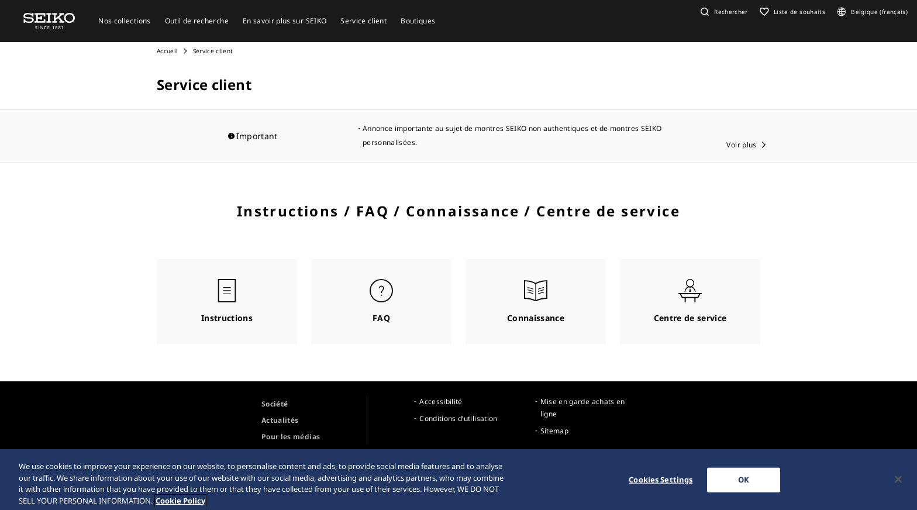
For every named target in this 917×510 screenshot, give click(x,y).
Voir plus (741, 145)
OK (743, 484)
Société (274, 404)
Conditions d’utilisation (458, 418)
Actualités (280, 420)
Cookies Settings (660, 484)
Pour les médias (290, 437)
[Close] (898, 484)
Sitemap (554, 431)
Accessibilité (441, 401)
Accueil (167, 51)
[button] (723, 12)
